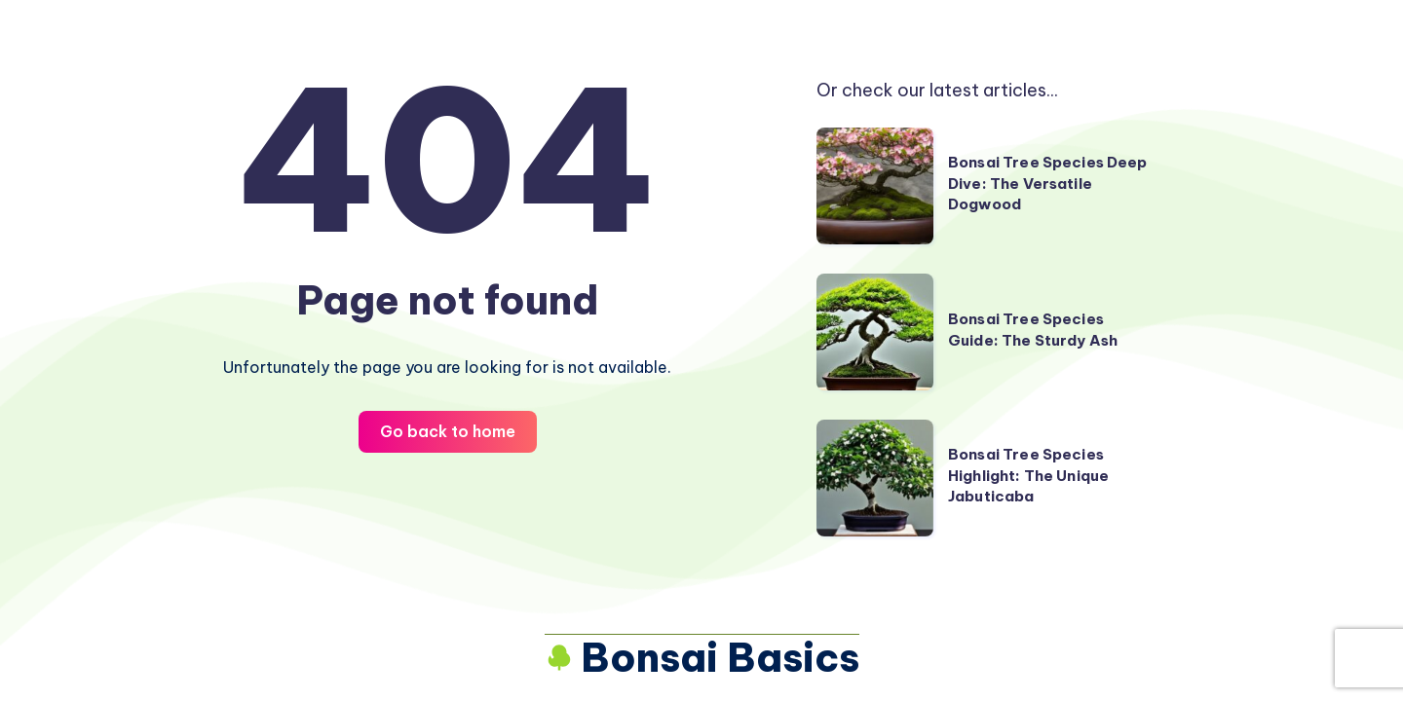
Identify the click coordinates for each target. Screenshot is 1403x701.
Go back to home (447, 431)
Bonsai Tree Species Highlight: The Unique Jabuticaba (1028, 475)
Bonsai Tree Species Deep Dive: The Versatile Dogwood (1048, 183)
